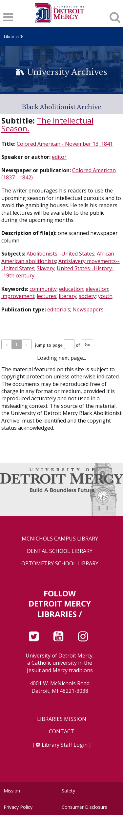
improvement (17, 296)
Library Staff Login (65, 744)
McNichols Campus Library (60, 539)
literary (67, 296)
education (71, 288)
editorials (58, 309)
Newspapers (88, 309)
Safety (68, 791)
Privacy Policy (18, 807)
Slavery (45, 268)
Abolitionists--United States (60, 253)
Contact (61, 731)
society (87, 296)
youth (105, 296)
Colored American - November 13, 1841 (65, 143)
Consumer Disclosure (84, 807)
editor (59, 156)
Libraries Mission (61, 719)
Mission (12, 791)
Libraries (11, 36)
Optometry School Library (59, 563)
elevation (97, 288)
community (43, 288)
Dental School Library (59, 551)
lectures (46, 296)
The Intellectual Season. (47, 124)
